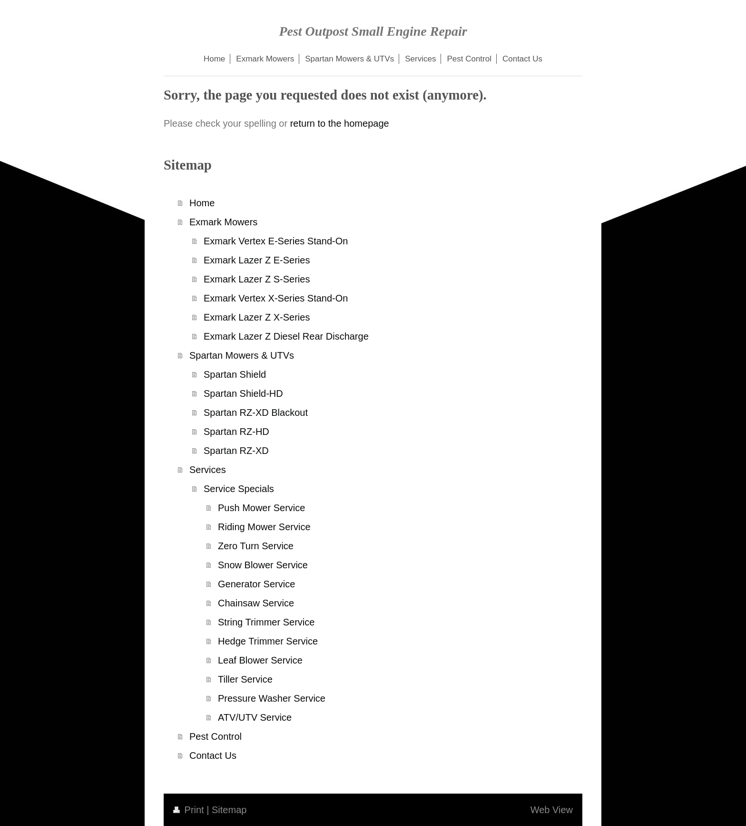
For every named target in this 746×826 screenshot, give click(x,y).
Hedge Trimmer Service (268, 641)
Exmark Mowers (223, 222)
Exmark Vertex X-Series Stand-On (276, 298)
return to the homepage (339, 123)
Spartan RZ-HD (236, 431)
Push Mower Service (261, 508)
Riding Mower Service (264, 527)
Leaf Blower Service (260, 660)
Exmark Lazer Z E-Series (257, 260)
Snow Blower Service (263, 565)
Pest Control (215, 736)
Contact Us (212, 755)
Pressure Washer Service (271, 698)
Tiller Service (245, 679)
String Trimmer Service (266, 622)
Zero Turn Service (256, 546)
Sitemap (229, 810)
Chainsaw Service (256, 603)
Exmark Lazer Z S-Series (257, 279)
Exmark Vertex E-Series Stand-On (276, 241)
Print (189, 810)
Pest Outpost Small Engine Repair (373, 31)
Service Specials (239, 489)
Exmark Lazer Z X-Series (257, 317)
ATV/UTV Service (255, 717)
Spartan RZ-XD (236, 450)
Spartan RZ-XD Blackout (256, 412)
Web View (551, 810)
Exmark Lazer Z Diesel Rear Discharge (286, 336)
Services (207, 469)
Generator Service (256, 584)
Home (202, 203)
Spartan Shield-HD (243, 393)
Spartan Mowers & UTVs (241, 355)
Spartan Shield (235, 374)
